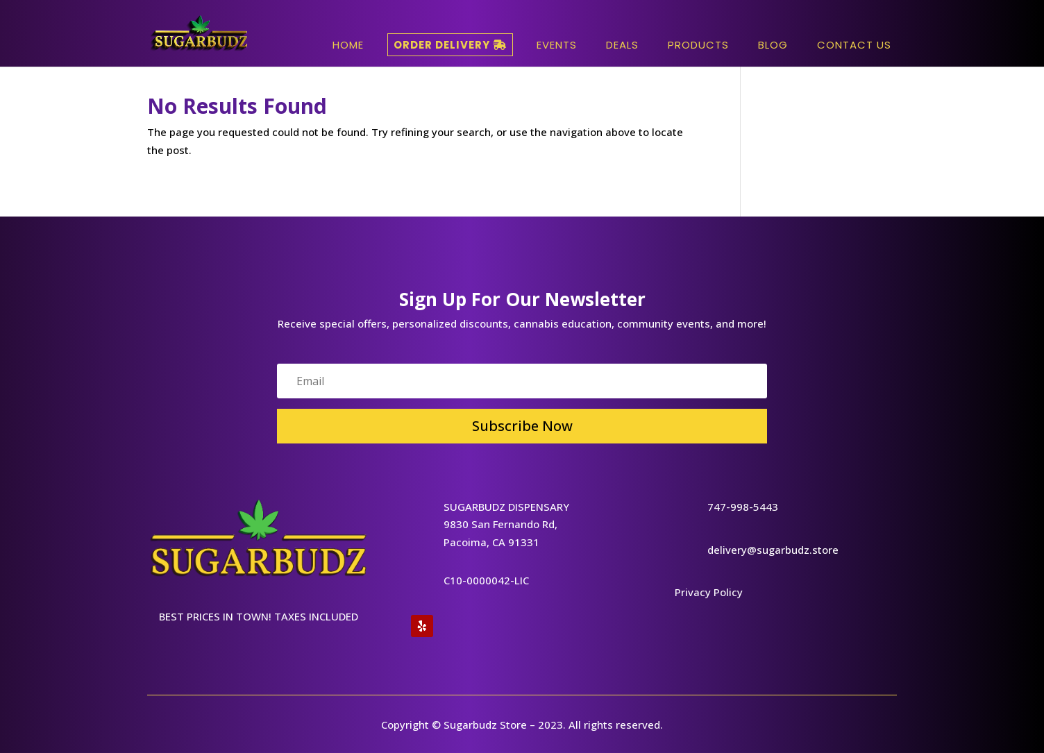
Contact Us (854, 44)
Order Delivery (450, 44)
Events (557, 44)
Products (698, 44)
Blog (773, 44)
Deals (622, 44)
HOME (348, 44)
